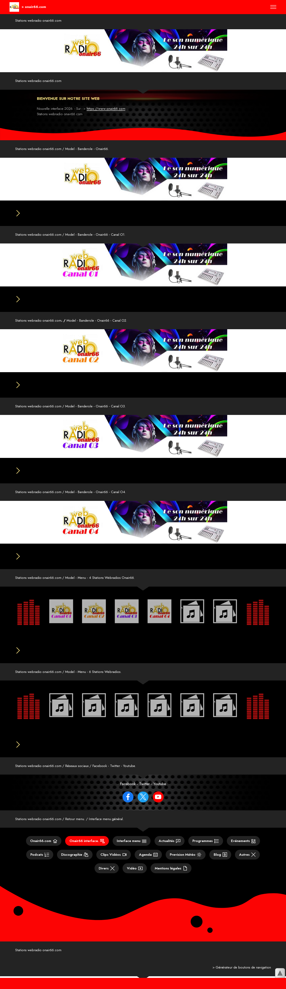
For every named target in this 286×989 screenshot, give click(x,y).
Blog (220, 863)
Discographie (74, 863)
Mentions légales (171, 877)
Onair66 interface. (87, 849)
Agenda (148, 863)
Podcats (39, 863)
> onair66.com (34, 7)
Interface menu (131, 849)
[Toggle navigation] (273, 7)
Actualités (169, 849)
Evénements (243, 849)
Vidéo (135, 877)
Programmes (205, 849)
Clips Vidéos (113, 863)
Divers (107, 877)
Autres (247, 863)
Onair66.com (43, 849)
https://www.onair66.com (106, 108)
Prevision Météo (185, 863)
